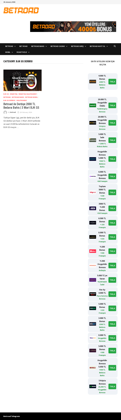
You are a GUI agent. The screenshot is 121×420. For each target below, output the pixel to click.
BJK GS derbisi (9, 100)
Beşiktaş (13, 94)
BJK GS (6, 94)
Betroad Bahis (37, 46)
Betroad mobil (31, 97)
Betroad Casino (58, 46)
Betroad (9, 46)
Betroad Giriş (77, 46)
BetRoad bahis (18, 97)
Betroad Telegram (11, 416)
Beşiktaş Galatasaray (28, 94)
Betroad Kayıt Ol (97, 46)
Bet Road (23, 46)
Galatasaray (21, 100)
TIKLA (112, 81)
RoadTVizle (22, 52)
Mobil (7, 52)
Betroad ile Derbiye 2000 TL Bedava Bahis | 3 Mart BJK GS (21, 105)
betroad (13, 112)
